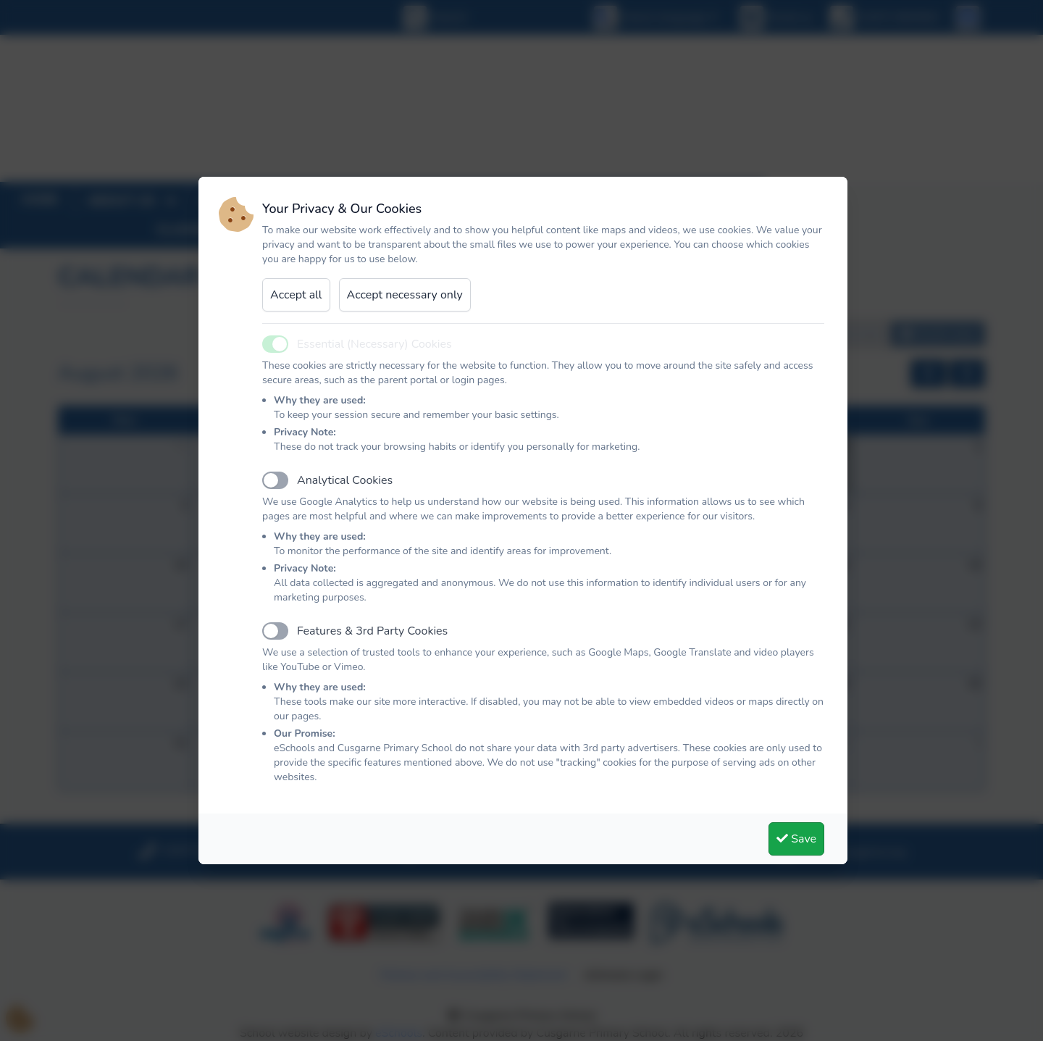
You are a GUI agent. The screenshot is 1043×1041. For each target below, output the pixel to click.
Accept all (296, 295)
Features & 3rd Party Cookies (372, 631)
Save (796, 839)
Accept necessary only (405, 295)
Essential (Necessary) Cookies (374, 344)
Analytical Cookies (345, 480)
